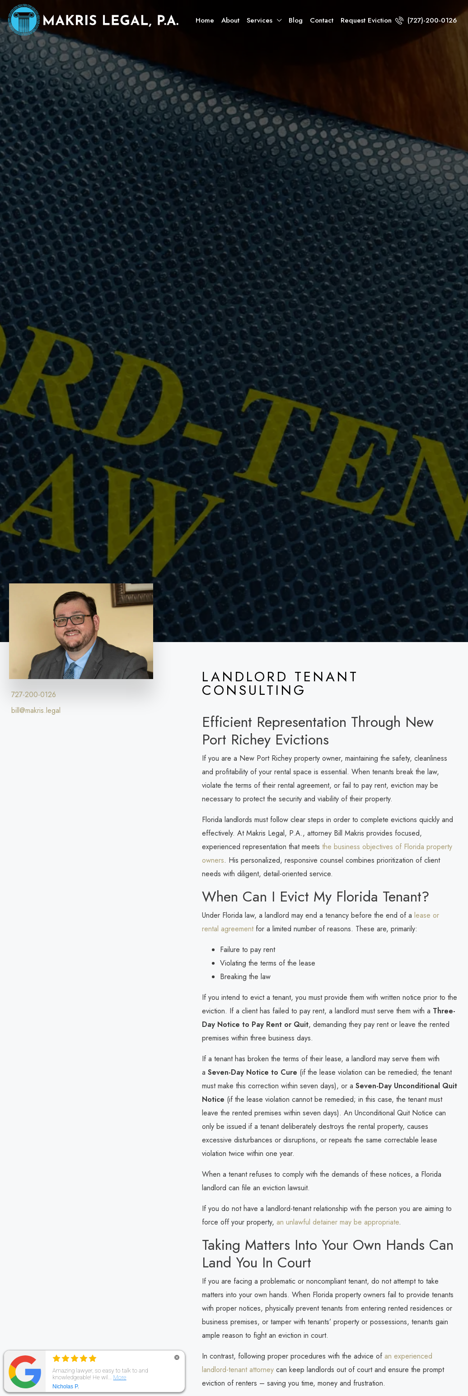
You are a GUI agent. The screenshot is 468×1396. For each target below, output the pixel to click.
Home (205, 20)
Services (259, 20)
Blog (296, 20)
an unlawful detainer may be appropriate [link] (337, 1222)
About (230, 20)
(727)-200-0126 (426, 20)
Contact (321, 20)
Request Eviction (366, 20)
